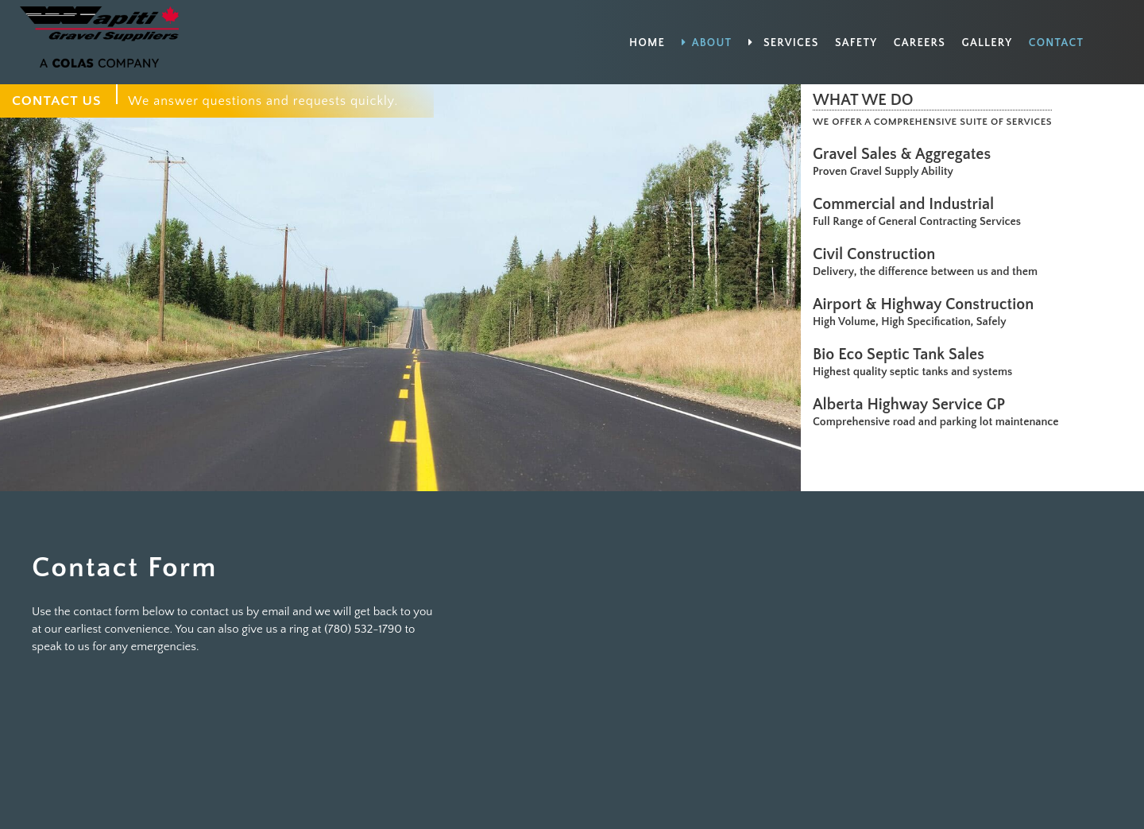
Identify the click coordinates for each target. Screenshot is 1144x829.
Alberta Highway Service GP (913, 405)
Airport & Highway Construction (927, 304)
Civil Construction (878, 254)
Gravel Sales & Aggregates (906, 154)
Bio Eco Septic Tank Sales (902, 354)
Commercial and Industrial (907, 204)
